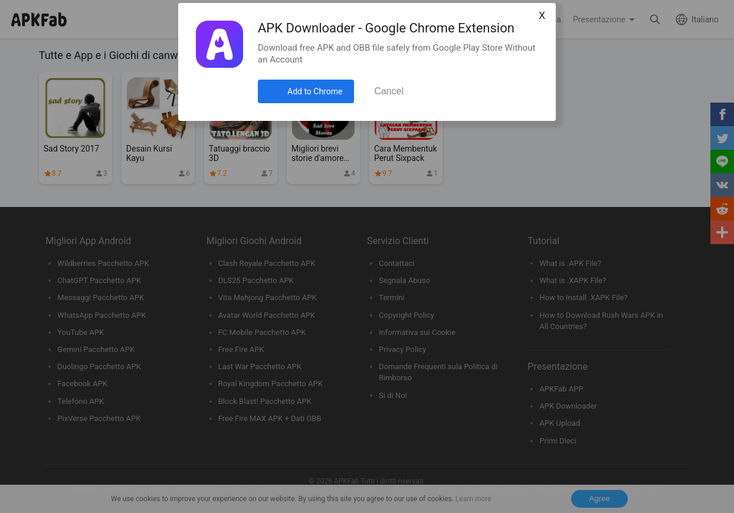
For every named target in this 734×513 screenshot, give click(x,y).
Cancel (389, 91)
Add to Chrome (314, 91)
